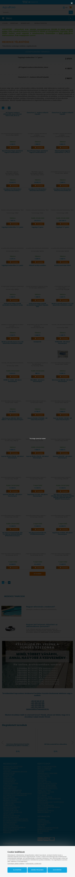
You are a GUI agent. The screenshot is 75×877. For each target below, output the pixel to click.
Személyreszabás (37, 870)
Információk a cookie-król (33, 863)
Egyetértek (57, 870)
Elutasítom (17, 870)
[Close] (71, 3)
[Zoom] (66, 3)
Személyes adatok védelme (15, 863)
